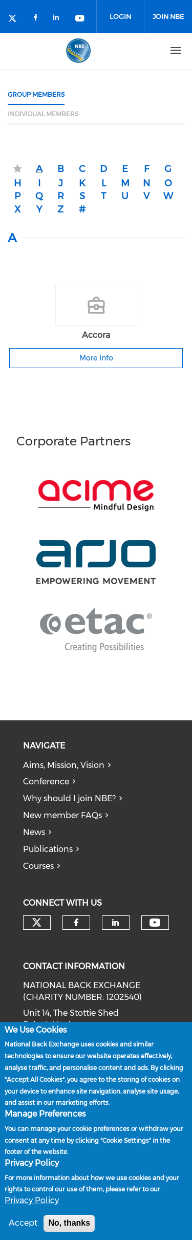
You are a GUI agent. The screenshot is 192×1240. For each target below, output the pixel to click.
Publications (48, 849)
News (34, 832)
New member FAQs (62, 815)
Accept (23, 1226)
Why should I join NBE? (69, 798)
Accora (96, 335)
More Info (96, 357)
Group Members (36, 94)
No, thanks (69, 1226)
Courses (38, 866)
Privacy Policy (32, 1203)
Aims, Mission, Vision (63, 765)
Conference (46, 781)
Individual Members (43, 114)
